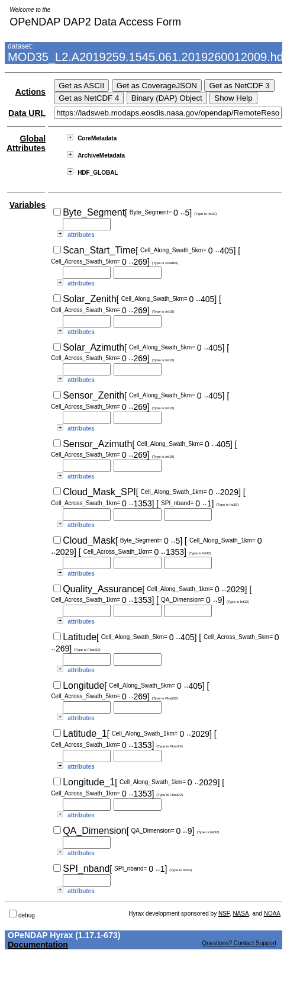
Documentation (38, 944)
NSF (224, 913)
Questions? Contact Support (239, 943)
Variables (27, 205)
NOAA (272, 913)
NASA (241, 913)
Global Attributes (26, 143)
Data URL (27, 113)
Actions (30, 92)
